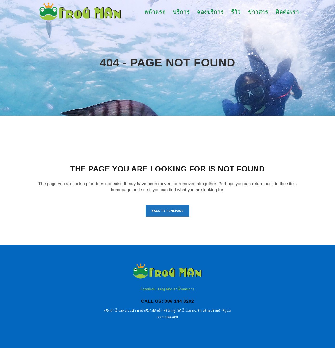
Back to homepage (167, 211)
